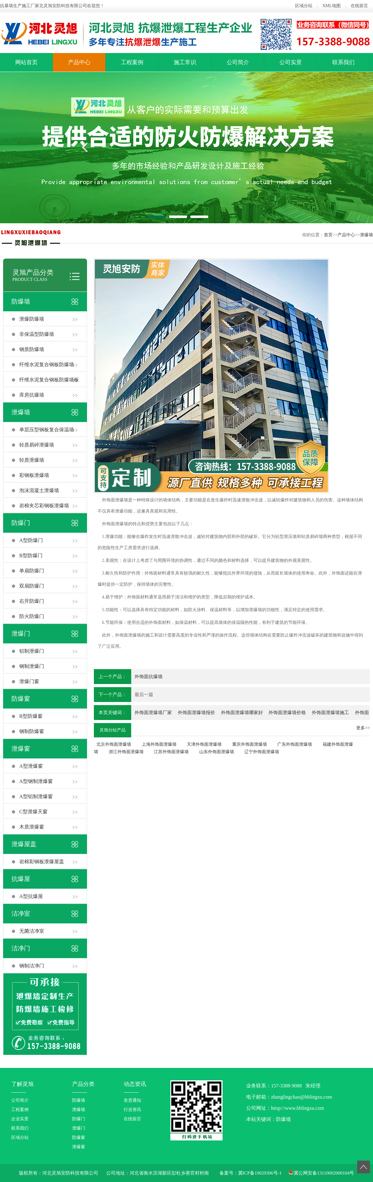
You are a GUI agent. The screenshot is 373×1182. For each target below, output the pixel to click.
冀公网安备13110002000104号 (324, 1173)
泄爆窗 (21, 748)
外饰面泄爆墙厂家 (153, 712)
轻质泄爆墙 (31, 460)
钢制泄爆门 (31, 666)
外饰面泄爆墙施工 (330, 712)
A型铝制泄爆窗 (36, 796)
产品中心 (79, 62)
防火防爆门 (31, 616)
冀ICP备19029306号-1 (260, 1173)
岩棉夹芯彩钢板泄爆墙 (44, 505)
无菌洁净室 (31, 931)
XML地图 (331, 5)
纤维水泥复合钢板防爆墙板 (49, 379)
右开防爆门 (31, 601)
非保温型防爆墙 (36, 334)
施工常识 (185, 62)
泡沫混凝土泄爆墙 (39, 490)
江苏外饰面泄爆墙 (171, 751)
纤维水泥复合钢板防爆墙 (46, 364)
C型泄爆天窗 (33, 811)
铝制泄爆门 (31, 651)
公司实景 (290, 62)
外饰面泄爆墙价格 (287, 712)
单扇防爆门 (31, 570)
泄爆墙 (366, 235)
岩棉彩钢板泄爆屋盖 (41, 861)
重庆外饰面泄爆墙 (249, 744)
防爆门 (21, 522)
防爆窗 (21, 698)
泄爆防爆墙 (31, 319)
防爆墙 (21, 301)
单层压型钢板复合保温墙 (46, 429)
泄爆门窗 (29, 681)
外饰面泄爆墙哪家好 (242, 712)
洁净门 (21, 948)
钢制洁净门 (31, 965)
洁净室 (21, 913)
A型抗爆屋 (31, 896)
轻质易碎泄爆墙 (36, 444)
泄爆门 (21, 633)
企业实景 (20, 1119)
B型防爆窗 (31, 716)
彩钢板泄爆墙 (34, 475)
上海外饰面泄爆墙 (159, 744)
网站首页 (26, 62)
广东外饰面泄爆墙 (294, 744)
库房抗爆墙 (31, 395)
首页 (328, 235)
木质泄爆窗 (31, 826)
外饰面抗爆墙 (149, 676)
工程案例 (132, 62)
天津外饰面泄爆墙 (204, 744)
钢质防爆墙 (31, 349)
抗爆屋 (21, 878)
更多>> (363, 728)
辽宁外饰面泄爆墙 (261, 751)
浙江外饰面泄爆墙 (126, 751)
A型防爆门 (31, 540)
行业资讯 (132, 1109)
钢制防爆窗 (31, 731)
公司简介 (238, 62)
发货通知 (132, 1100)
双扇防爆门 (31, 586)
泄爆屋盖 (24, 844)
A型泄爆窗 (31, 766)
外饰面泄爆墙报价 (196, 712)
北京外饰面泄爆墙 (113, 744)
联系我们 (343, 62)
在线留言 (359, 5)
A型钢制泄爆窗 (36, 781)
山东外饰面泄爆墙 (216, 751)
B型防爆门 (31, 555)
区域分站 (303, 5)
